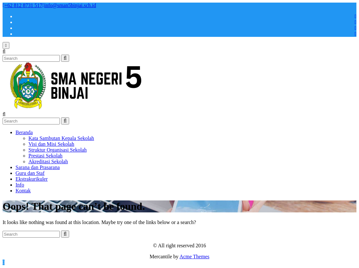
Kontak (23, 190)
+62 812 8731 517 (22, 5)
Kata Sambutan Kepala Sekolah (61, 138)
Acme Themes (194, 256)
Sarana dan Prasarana (38, 167)
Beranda (24, 132)
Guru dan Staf (30, 173)
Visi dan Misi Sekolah (51, 144)
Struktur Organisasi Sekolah (57, 150)
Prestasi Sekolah (45, 155)
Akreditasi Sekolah (48, 161)
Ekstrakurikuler (32, 179)
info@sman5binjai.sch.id (69, 5)
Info (20, 185)
